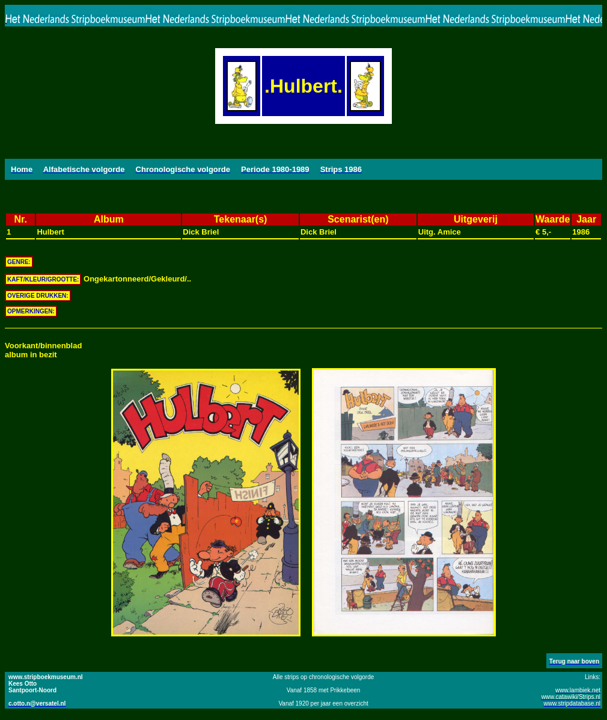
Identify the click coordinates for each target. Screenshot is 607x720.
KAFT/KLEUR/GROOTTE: (43, 279)
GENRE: (19, 262)
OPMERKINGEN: (31, 311)
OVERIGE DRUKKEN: (38, 295)
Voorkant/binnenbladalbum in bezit (43, 350)
